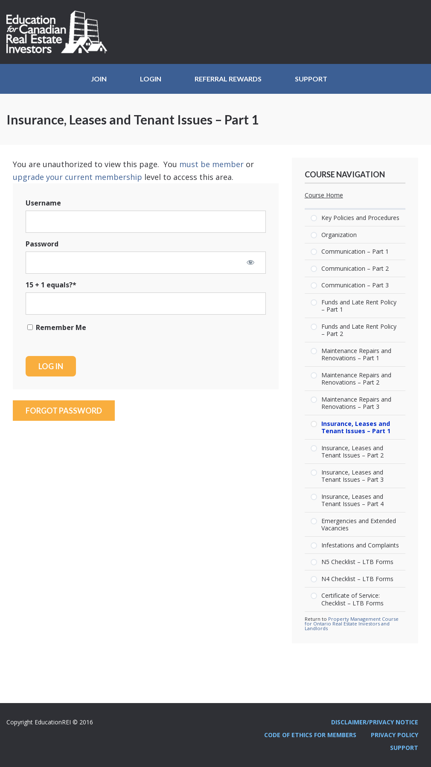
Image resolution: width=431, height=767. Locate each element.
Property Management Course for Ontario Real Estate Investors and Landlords (352, 623)
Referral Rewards (228, 79)
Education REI (59, 32)
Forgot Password (64, 410)
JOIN (99, 79)
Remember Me (56, 327)
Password (42, 244)
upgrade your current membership (77, 177)
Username (43, 203)
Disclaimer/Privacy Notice (374, 722)
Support (311, 79)
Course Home (324, 195)
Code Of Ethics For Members (310, 735)
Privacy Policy (394, 735)
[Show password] (250, 262)
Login (150, 79)
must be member (211, 164)
